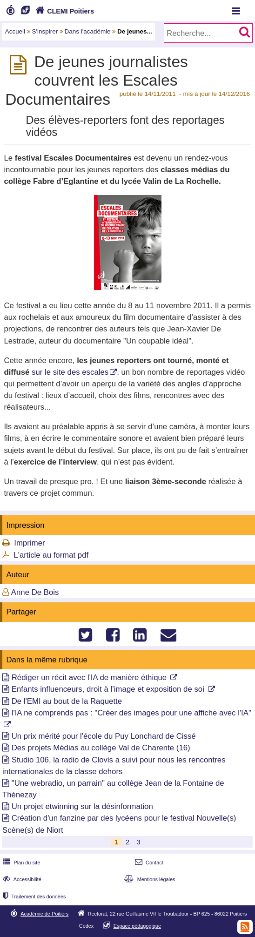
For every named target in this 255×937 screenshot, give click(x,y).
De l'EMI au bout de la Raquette (67, 701)
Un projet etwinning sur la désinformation (82, 806)
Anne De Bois (35, 592)
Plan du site (20, 862)
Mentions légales (148, 879)
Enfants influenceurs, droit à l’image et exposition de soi (109, 689)
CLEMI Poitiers (63, 11)
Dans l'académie (88, 31)
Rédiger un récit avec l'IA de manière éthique (90, 677)
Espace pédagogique (137, 926)
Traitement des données (33, 896)
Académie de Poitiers (44, 914)
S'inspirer (45, 31)
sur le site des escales (70, 372)
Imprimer (29, 543)
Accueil (15, 31)
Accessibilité (21, 879)
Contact (148, 862)
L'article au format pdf (50, 555)
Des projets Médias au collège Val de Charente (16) (101, 747)
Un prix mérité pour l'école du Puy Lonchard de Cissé (104, 736)
